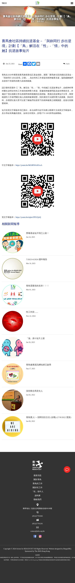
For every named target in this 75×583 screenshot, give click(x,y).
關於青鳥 (37, 479)
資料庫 (37, 496)
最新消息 (40, 21)
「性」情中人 (37, 491)
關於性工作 (37, 487)
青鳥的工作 (37, 483)
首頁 (32, 21)
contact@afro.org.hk (37, 531)
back (66, 64)
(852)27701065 (37, 516)
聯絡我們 (37, 499)
